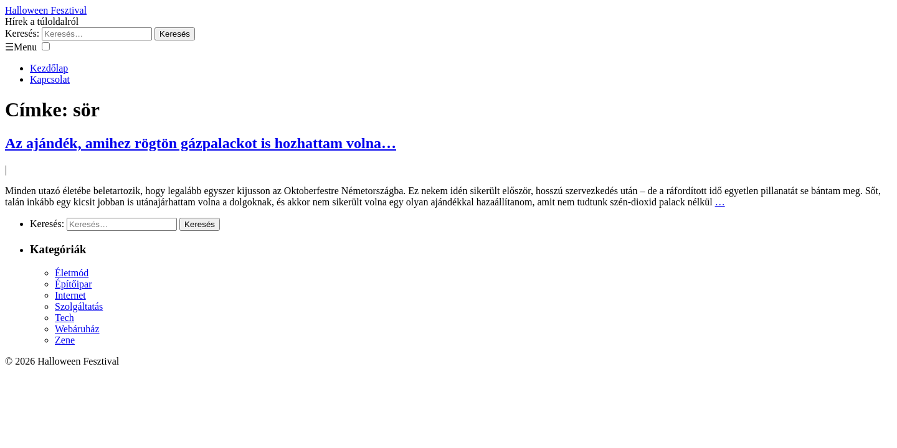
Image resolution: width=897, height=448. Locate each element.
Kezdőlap (49, 68)
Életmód (71, 273)
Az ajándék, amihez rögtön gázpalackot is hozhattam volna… (200, 143)
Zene (65, 340)
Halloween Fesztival (46, 10)
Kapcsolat (50, 79)
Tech (64, 317)
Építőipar (73, 284)
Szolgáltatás (79, 306)
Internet (70, 295)
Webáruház (77, 329)
